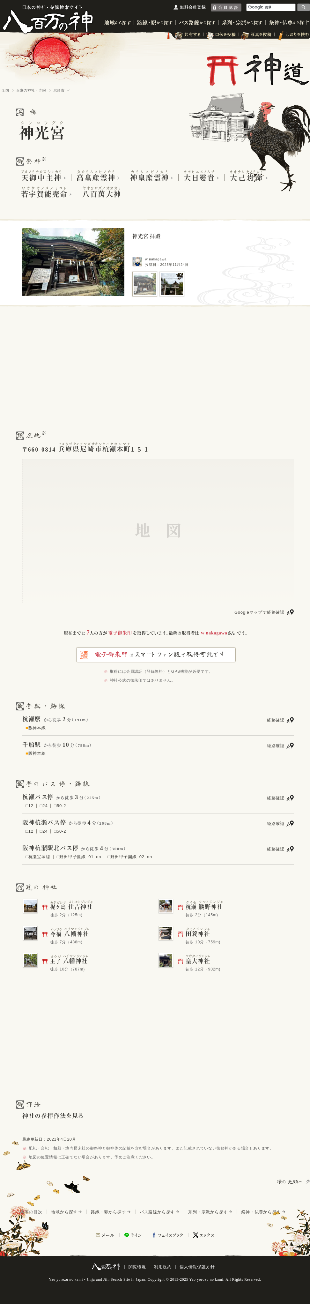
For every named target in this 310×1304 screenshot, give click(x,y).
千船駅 (31, 745)
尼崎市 (58, 90)
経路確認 (275, 720)
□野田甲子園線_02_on (129, 856)
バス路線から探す (157, 1212)
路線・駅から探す (108, 1212)
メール (108, 1235)
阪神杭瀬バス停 (44, 823)
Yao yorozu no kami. (207, 1279)
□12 (29, 805)
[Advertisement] (155, 368)
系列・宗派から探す (208, 1212)
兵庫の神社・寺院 (31, 90)
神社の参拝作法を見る (53, 1116)
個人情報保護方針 (197, 1266)
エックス (207, 1235)
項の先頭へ (290, 1181)
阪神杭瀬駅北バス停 (50, 848)
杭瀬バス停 (38, 797)
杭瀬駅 (31, 719)
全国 (5, 90)
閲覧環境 (137, 1266)
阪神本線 (36, 727)
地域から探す (64, 1212)
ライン (136, 1235)
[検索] (271, 7)
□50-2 (60, 805)
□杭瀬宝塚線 (38, 856)
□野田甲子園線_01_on (79, 856)
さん (218, 633)
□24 (44, 805)
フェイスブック (170, 1235)
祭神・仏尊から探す (261, 1212)
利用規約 (163, 1266)
